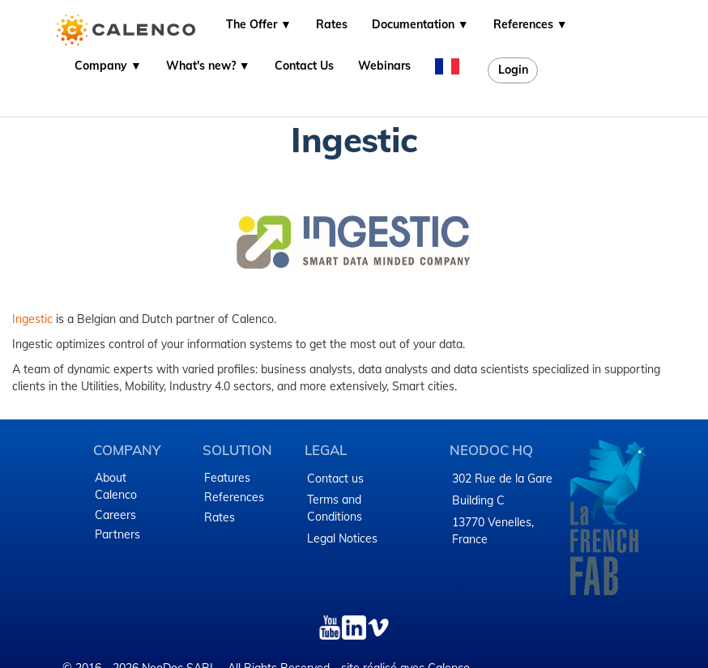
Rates (332, 24)
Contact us (335, 478)
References (234, 497)
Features (227, 477)
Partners (117, 534)
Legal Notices (342, 538)
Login (513, 69)
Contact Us (304, 65)
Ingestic (32, 319)
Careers (115, 515)
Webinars (384, 65)
